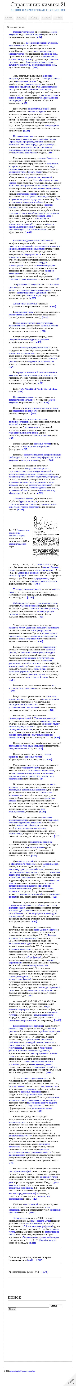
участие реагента (44, 1234)
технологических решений (22, 218)
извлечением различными (39, 152)
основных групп (37, 111)
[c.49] (47, 408)
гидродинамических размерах (23, 880)
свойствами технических (41, 246)
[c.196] (21, 518)
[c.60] (34, 864)
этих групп (14, 262)
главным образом (30, 251)
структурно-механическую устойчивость (28, 913)
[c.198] (25, 103)
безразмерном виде (35, 1105)
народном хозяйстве (18, 207)
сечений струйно (17, 97)
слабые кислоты (32, 671)
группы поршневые (40, 345)
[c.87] (41, 388)
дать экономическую (37, 235)
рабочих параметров (50, 1042)
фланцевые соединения (42, 1075)
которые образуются (26, 583)
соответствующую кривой (21, 734)
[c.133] (53, 312)
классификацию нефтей (33, 1182)
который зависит (17, 921)
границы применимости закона (24, 438)
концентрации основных (39, 921)
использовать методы (43, 196)
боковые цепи (50, 655)
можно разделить (24, 139)
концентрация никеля (38, 973)
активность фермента (19, 680)
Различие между (21, 246)
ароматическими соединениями (41, 298)
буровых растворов (29, 509)
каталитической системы (21, 896)
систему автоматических (21, 737)
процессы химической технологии (34, 378)
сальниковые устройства (46, 1078)
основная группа (38, 1242)
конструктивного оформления (26, 781)
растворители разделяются (30, 290)
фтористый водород (36, 1251)
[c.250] (31, 605)
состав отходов (44, 188)
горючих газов (32, 1050)
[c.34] (26, 1174)
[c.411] (18, 1256)
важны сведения (50, 872)
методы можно (25, 59)
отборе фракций (34, 965)
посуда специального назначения (31, 836)
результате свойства (18, 674)
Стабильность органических (22, 803)
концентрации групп (45, 660)
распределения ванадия (20, 951)
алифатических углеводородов (37, 295)
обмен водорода (16, 1251)
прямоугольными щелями (40, 89)
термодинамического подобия (41, 1111)
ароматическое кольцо (40, 1245)
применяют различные (44, 51)
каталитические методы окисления (25, 64)
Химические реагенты (24, 507)
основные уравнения (43, 1102)
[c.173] (43, 336)
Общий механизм (34, 1253)
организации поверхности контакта (42, 413)
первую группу (36, 174)
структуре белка (46, 666)
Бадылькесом (35, 1116)
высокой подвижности (37, 43)
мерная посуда (16, 842)
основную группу (17, 636)
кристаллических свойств (39, 1163)
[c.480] (30, 1031)
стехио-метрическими (29, 647)
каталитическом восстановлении (36, 147)
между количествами (19, 254)
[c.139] (45, 323)
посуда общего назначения (29, 831)
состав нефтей (31, 1215)
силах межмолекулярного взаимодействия (29, 876)
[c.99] (21, 397)
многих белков (28, 660)
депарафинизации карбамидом (23, 463)
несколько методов (36, 210)
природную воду (51, 586)
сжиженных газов (17, 1056)
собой (33, 1237)
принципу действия (26, 328)
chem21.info (16, 1385)
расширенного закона (42, 1119)
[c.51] (40, 37)
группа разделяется (34, 1196)
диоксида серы (51, 53)
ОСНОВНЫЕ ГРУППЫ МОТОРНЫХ (39, 394)
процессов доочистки (34, 141)
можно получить (33, 743)
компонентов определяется (44, 644)
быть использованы (43, 205)
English (58, 17)
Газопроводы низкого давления (28, 1037)
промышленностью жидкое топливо (36, 754)
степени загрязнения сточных (23, 512)
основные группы (34, 34)
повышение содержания (20, 957)
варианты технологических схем (29, 478)
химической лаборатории (28, 833)
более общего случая (41, 1231)
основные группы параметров (45, 616)
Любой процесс (21, 611)
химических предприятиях (22, 358)
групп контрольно (27, 696)
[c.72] (41, 649)
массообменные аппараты (25, 416)
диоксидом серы (48, 144)
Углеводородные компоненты (28, 597)
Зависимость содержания (16, 541)
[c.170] (51, 718)
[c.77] (58, 284)
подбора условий (26, 869)
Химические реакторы (45, 726)
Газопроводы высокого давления (34, 1061)
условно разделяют (30, 515)
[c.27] (57, 844)
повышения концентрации (40, 998)
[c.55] (36, 67)
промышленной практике (23, 188)
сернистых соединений (20, 150)
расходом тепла (49, 729)
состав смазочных (17, 320)
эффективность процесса (23, 872)
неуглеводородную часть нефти (34, 1204)
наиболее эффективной (40, 894)
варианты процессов (34, 460)
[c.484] (47, 592)
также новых (49, 781)
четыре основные (52, 78)
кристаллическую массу (20, 1146)
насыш (12, 295)
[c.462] (29, 237)
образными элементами (20, 86)
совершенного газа (49, 1097)
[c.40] (23, 699)
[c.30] (35, 929)
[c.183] (39, 347)
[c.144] (44, 1223)
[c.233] (40, 501)
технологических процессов (41, 778)
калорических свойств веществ (42, 1113)
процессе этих (32, 432)
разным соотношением (50, 251)
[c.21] (55, 905)
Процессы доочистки (24, 136)
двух (32, 1193)
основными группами (19, 1223)
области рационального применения (31, 231)
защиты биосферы (48, 161)
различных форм (51, 95)
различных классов (18, 809)
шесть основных (30, 380)
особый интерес (41, 301)
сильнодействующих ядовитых (40, 1053)
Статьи (9, 17)
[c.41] (30, 1273)
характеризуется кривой (20, 726)
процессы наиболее (18, 498)
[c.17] (35, 1209)
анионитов (41, 589)
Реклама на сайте (28, 1385)
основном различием (19, 279)
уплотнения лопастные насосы (24, 715)
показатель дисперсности (21, 918)
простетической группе (38, 685)
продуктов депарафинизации (23, 482)
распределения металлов (46, 938)
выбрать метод (45, 221)
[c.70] (40, 1122)
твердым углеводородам (20, 270)
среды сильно (43, 677)
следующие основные (19, 345)
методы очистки (17, 53)
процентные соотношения (40, 1199)
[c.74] (12, 372)
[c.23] (42, 625)
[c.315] (25, 454)
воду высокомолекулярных (29, 1016)
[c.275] (46, 303)
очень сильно (42, 674)
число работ (15, 430)
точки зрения (15, 251)
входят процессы (52, 485)
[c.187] (27, 130)
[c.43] (31, 1004)
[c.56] (34, 419)
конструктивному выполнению (24, 712)
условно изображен (30, 614)
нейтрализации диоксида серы (38, 62)
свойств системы (17, 743)
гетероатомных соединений (29, 902)
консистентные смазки (39, 108)
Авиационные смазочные (26, 309)
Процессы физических (24, 402)
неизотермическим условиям (37, 452)
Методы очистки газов (24, 32)
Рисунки (21, 17)
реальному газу (31, 1100)
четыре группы (52, 125)
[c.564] (12, 688)
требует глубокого (30, 776)
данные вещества (17, 1166)
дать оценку (41, 224)
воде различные (32, 476)
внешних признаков (48, 611)
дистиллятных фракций (20, 987)
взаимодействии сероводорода (23, 144)
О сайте (47, 17)
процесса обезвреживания (47, 218)
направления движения (42, 850)
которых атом (43, 572)
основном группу (52, 732)
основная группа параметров (35, 1089)
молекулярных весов (32, 259)
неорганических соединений (39, 180)
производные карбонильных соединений (40, 798)
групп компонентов (28, 946)
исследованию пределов (36, 424)
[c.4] (42, 787)
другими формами (33, 84)
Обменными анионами (34, 581)
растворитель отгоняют (40, 493)
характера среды (17, 1039)
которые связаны (17, 1097)
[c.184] (54, 1083)
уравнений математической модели (43, 636)
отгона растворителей (41, 479)
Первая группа (16, 141)
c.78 (45, 1285)
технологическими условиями (23, 284)
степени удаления (20, 553)
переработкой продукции (21, 405)
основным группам (25, 317)
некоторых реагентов (41, 638)
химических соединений (21, 229)
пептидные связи (29, 666)
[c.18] (12, 443)
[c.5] (58, 756)
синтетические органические (37, 1028)
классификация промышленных (36, 353)
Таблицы (34, 17)
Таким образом (21, 1229)
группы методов (17, 235)
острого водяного (38, 496)
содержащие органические (41, 367)
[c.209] (21, 468)
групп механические (48, 380)
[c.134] (43, 820)
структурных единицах (20, 984)
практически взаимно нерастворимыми (28, 490)
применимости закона (19, 427)
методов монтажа (17, 784)
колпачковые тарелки (27, 81)
